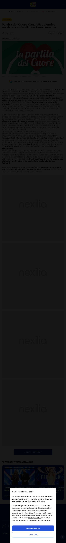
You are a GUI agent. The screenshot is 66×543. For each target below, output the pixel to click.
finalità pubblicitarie (34, 518)
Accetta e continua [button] (33, 528)
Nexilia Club (33, 535)
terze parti (46, 506)
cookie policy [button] (40, 501)
